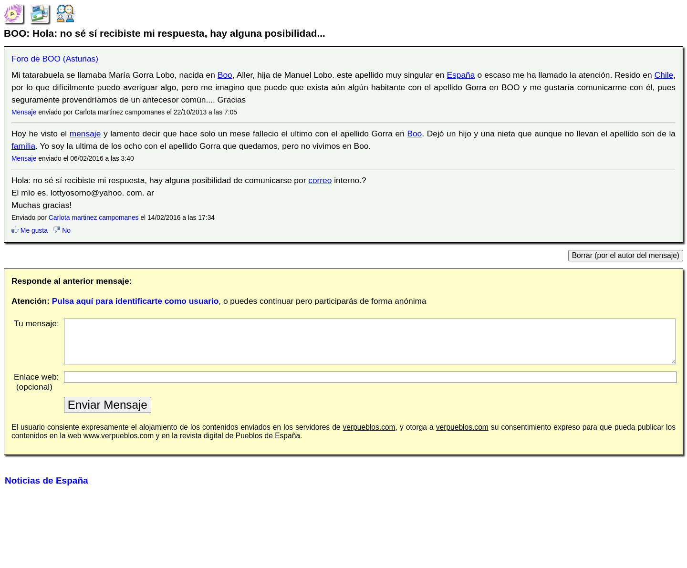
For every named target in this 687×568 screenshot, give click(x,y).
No (62, 230)
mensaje (85, 133)
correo (320, 180)
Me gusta (29, 230)
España (461, 75)
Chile (664, 75)
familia (23, 146)
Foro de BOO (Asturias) (54, 58)
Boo (225, 75)
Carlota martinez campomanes (94, 217)
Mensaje (23, 112)
